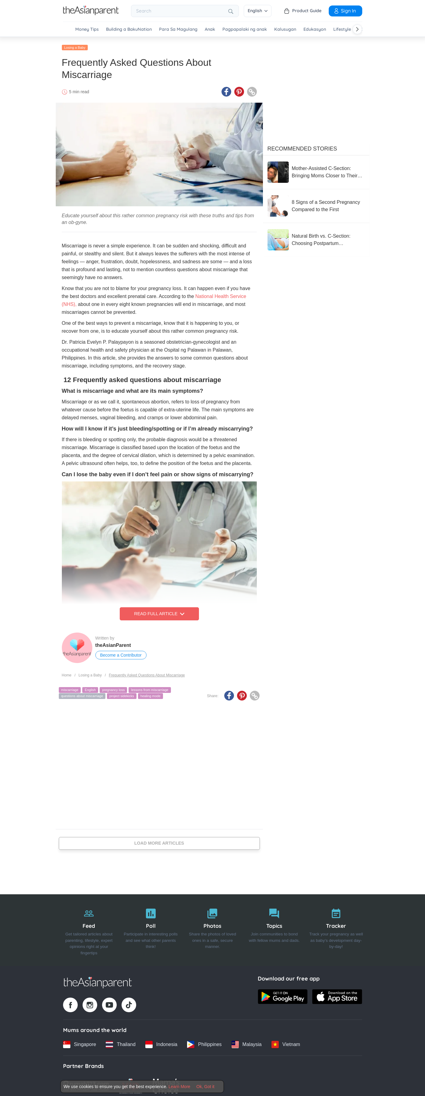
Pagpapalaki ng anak (244, 29)
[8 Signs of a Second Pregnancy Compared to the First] (316, 203)
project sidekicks (121, 693)
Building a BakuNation (129, 29)
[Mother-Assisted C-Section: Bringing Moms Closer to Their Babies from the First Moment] (316, 169)
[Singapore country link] (79, 1041)
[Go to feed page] (91, 13)
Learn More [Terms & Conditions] (179, 1086)
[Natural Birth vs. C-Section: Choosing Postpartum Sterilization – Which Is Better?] (316, 237)
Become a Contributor (121, 652)
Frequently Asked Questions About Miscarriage (147, 672)
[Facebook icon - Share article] (226, 89)
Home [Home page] (67, 672)
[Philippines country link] (204, 1041)
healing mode (150, 693)
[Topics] (274, 927)
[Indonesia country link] (161, 1041)
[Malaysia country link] (247, 1041)
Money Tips (87, 29)
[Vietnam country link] (285, 1041)
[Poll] (150, 927)
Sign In (344, 11)
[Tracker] (336, 927)
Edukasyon (314, 29)
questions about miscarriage (82, 693)
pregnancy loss (113, 687)
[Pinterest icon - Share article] (239, 89)
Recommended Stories (302, 146)
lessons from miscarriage (149, 687)
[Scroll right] (357, 29)
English (257, 10)
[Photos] (212, 927)
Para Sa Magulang (178, 29)
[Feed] (89, 927)
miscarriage (70, 687)
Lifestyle (342, 29)
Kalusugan (285, 29)
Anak (210, 29)
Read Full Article (159, 611)
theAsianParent (113, 642)
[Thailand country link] (120, 1041)
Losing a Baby (75, 45)
